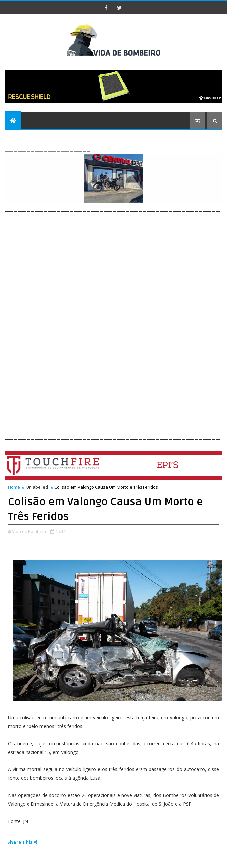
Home (14, 487)
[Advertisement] (116, 269)
